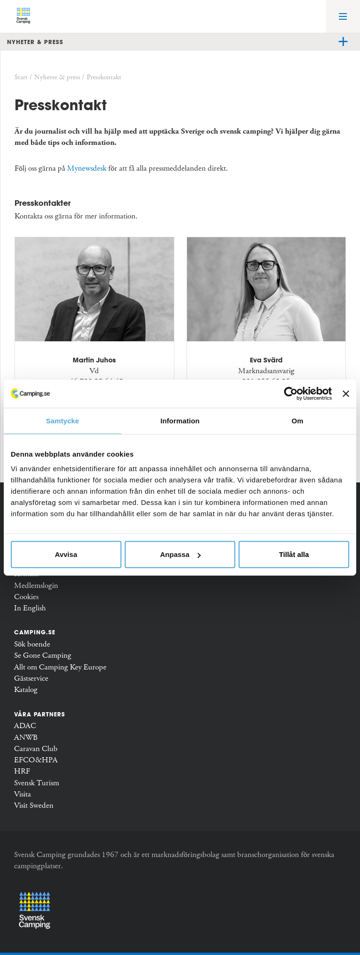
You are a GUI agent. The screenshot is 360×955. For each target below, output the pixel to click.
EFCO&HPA (36, 760)
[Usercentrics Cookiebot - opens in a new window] (291, 393)
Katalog (26, 689)
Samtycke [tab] (62, 420)
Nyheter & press (35, 41)
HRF (22, 771)
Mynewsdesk (86, 168)
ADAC (25, 726)
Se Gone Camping (42, 655)
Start (21, 77)
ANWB (26, 737)
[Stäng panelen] (346, 393)
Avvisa (66, 554)
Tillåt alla (294, 554)
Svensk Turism (36, 783)
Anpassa (180, 554)
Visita (22, 794)
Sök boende (32, 644)
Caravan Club (36, 749)
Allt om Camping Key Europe (60, 667)
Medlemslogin (36, 585)
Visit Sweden (33, 805)
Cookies (26, 597)
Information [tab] (180, 420)
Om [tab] (297, 420)
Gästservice (31, 678)
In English (30, 608)
